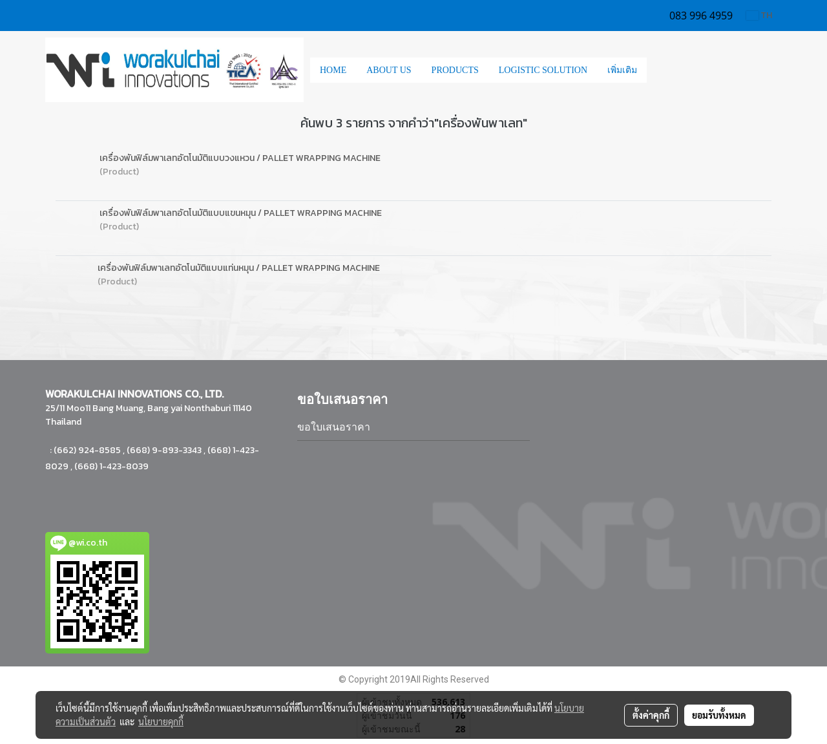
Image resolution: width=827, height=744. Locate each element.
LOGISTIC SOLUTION (543, 70)
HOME (333, 70)
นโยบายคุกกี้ (160, 721)
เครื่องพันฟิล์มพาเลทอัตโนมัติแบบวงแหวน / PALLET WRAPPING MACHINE (240, 158)
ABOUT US (388, 70)
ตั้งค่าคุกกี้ (651, 715)
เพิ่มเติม (622, 70)
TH (759, 15)
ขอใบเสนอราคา (333, 427)
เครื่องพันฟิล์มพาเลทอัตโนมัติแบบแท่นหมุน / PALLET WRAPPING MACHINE (239, 268)
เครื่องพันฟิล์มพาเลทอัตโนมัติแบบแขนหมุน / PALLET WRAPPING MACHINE (240, 213)
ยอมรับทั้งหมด (719, 715)
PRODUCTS (455, 70)
